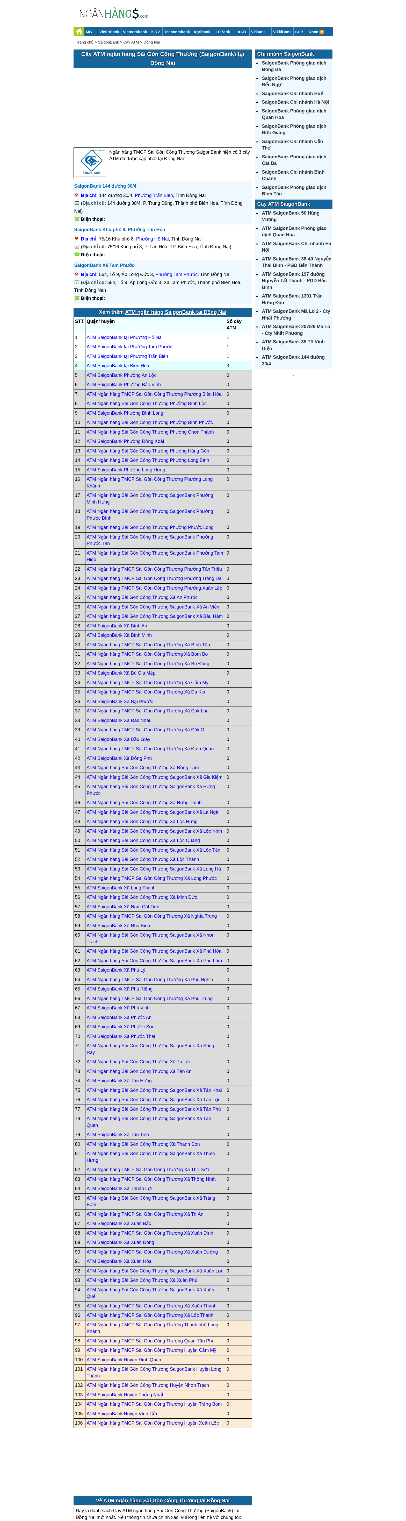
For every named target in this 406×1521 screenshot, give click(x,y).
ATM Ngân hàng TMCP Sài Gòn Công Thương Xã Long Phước (152, 829)
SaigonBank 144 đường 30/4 (105, 136)
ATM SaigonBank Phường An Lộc (122, 325)
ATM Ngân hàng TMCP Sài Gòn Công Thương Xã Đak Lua (148, 661)
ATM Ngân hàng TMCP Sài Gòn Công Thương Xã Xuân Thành (152, 1256)
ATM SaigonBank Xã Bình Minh (119, 586)
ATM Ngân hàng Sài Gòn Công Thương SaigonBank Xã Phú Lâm (154, 911)
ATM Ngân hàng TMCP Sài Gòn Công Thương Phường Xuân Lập (154, 538)
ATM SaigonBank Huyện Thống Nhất (125, 1345)
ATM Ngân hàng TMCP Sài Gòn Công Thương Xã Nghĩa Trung (152, 866)
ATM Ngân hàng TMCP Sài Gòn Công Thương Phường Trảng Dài (155, 529)
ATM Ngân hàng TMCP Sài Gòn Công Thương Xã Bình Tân (148, 595)
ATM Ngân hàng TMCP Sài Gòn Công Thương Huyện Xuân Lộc (153, 1373)
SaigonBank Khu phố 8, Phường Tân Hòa (119, 180)
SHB (299, 32)
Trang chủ (85, 42)
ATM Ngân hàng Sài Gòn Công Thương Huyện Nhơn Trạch (148, 1336)
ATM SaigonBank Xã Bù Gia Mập (121, 623)
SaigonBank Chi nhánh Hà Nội (295, 102)
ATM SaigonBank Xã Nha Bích (118, 876)
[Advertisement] (162, 83)
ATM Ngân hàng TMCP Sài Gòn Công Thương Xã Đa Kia (146, 642)
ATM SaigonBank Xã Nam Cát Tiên (123, 857)
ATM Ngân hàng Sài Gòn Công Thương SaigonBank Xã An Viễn (153, 557)
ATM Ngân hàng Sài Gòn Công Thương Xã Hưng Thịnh (144, 753)
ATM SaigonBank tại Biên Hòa (118, 316)
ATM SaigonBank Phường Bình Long (125, 363)
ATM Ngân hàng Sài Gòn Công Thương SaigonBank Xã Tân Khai (154, 1040)
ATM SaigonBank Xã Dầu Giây (118, 689)
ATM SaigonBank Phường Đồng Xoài (125, 392)
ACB (242, 32)
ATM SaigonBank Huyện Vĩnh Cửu (123, 1364)
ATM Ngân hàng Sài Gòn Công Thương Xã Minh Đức (142, 848)
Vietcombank (135, 32)
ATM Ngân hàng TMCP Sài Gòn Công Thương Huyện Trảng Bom (154, 1354)
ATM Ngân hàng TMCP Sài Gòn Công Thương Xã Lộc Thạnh (150, 1266)
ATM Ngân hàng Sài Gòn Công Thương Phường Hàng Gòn (148, 401)
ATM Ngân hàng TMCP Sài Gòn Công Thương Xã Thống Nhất (151, 1129)
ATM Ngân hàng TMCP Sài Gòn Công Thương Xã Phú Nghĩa (150, 930)
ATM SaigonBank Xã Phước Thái (121, 986)
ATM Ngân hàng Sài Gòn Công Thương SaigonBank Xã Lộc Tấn (153, 800)
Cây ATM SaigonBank (283, 204)
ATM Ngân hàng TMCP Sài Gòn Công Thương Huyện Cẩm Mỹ (151, 1301)
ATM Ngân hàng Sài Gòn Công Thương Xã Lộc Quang (143, 791)
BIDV (155, 32)
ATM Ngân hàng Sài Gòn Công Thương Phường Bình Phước (150, 373)
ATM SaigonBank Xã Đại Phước (120, 652)
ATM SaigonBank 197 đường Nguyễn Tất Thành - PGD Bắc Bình (294, 281)
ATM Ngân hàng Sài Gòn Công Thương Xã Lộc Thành (143, 810)
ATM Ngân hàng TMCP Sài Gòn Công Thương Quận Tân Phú (151, 1291)
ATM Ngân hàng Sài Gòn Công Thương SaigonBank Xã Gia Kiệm (155, 727)
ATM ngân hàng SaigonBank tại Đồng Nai (176, 262)
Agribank (202, 32)
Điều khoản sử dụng (241, 1499)
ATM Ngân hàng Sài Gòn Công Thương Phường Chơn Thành (150, 382)
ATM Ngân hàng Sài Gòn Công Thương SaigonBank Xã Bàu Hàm (155, 567)
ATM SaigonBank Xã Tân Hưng (119, 1031)
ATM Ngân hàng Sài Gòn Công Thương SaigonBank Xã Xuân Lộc (155, 1221)
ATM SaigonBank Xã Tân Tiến (118, 1085)
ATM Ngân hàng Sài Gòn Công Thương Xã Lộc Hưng (142, 772)
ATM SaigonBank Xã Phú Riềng (120, 939)
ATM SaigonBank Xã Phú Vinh (118, 958)
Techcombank (177, 32)
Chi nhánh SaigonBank (285, 54)
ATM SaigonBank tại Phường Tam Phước (129, 297)
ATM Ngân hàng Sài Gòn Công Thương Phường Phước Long (150, 478)
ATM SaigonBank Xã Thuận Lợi (119, 1139)
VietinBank (109, 32)
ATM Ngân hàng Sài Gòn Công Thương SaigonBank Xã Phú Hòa (154, 901)
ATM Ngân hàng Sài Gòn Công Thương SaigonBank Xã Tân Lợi (153, 1050)
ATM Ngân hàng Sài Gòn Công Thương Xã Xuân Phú (142, 1231)
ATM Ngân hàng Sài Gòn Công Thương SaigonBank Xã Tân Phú (154, 1059)
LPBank (223, 32)
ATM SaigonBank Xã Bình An (117, 576)
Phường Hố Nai (152, 189)
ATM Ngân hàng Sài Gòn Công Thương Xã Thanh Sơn (143, 1094)
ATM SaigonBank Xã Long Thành (121, 838)
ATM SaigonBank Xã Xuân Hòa (119, 1212)
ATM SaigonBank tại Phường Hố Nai (125, 288)
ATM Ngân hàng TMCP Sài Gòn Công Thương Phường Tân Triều (154, 519)
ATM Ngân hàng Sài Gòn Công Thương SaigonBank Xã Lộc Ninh (154, 781)
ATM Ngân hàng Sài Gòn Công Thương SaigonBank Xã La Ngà (153, 762)
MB (89, 32)
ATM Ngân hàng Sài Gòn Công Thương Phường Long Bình (148, 411)
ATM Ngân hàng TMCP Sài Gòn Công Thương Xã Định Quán (150, 699)
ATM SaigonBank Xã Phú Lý (116, 920)
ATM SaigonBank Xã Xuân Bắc (119, 1174)
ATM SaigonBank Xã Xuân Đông (120, 1193)
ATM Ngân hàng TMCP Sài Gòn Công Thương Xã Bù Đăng (148, 614)
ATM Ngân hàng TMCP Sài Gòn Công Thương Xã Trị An (145, 1164)
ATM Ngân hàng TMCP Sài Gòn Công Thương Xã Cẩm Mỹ (148, 633)
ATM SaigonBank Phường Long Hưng (126, 420)
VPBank (258, 32)
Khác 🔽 (316, 32)
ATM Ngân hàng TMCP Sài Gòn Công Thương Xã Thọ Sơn (148, 1120)
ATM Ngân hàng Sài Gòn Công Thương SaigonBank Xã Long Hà (154, 819)
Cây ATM (131, 42)
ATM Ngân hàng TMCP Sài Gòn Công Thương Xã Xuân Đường (152, 1202)
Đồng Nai (151, 42)
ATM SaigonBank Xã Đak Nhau (119, 671)
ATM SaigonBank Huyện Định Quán (124, 1310)
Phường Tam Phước (176, 225)
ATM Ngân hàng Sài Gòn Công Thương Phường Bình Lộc (147, 354)
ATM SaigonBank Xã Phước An (119, 968)
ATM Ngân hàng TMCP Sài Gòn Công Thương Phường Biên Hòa (154, 344)
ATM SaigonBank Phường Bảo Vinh (124, 335)
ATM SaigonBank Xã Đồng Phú (119, 708)
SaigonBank (108, 42)
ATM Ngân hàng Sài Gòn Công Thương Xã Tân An (139, 1021)
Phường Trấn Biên (154, 145)
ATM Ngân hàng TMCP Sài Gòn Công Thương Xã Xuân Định (150, 1183)
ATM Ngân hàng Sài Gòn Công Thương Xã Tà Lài (138, 1012)
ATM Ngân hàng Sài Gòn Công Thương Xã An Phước (142, 548)
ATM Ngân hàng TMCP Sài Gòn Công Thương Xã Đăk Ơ (146, 680)
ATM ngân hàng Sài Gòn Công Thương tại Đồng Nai (166, 1451)
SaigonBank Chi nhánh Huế (292, 93)
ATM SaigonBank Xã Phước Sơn (121, 977)
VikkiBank (282, 32)
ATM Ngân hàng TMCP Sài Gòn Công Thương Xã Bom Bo (147, 604)
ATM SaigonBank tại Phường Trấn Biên (127, 306)
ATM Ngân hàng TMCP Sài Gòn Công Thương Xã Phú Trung (150, 949)
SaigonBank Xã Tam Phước (104, 215)
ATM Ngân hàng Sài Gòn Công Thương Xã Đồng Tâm (143, 718)
